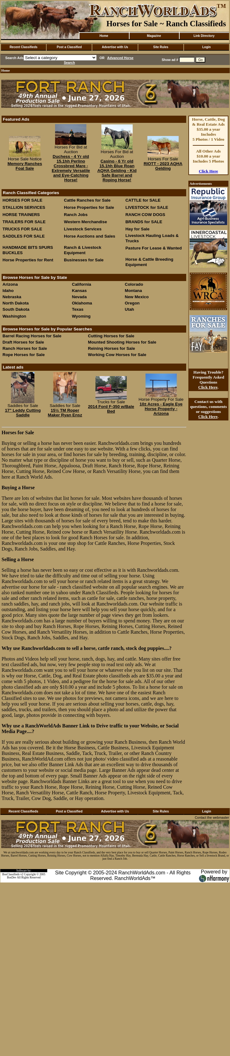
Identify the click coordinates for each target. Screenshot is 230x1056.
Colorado (134, 284)
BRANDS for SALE (143, 221)
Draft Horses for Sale (23, 342)
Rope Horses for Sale (24, 354)
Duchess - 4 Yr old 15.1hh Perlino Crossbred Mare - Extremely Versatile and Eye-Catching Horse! (71, 168)
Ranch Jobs (76, 214)
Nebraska (12, 296)
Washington (14, 316)
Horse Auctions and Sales (89, 236)
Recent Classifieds (24, 47)
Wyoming (81, 316)
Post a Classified (69, 47)
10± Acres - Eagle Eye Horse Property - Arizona (161, 409)
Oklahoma (82, 303)
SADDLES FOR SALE (24, 236)
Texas (78, 309)
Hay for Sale (138, 229)
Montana (133, 290)
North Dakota (16, 303)
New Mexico (137, 296)
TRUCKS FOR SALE (22, 229)
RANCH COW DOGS (145, 214)
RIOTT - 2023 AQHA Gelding (163, 166)
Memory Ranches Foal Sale (25, 166)
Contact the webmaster (212, 817)
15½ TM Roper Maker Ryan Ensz (65, 412)
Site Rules (160, 47)
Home (104, 36)
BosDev (11, 877)
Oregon (132, 303)
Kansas (79, 290)
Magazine (154, 36)
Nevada (79, 296)
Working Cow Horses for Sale (117, 354)
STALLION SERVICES (24, 207)
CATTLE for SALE (143, 200)
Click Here (208, 171)
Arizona (10, 284)
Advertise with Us (115, 47)
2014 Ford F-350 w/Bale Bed (111, 409)
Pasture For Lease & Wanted (153, 248)
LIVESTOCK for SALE (146, 207)
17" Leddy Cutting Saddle (23, 412)
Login (206, 47)
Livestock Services (82, 229)
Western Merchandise (85, 221)
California (81, 284)
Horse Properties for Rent (28, 260)
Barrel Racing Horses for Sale (32, 336)
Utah (129, 309)
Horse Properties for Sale (89, 207)
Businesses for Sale (84, 260)
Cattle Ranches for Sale (87, 200)
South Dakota (16, 309)
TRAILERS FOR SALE (24, 221)
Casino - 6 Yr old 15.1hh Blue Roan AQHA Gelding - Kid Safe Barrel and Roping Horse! (116, 170)
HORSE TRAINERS (21, 214)
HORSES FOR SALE (22, 200)
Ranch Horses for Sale (25, 348)
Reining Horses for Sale (111, 348)
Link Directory (203, 36)
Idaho (8, 290)
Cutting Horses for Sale (111, 336)
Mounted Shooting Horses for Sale (122, 342)
